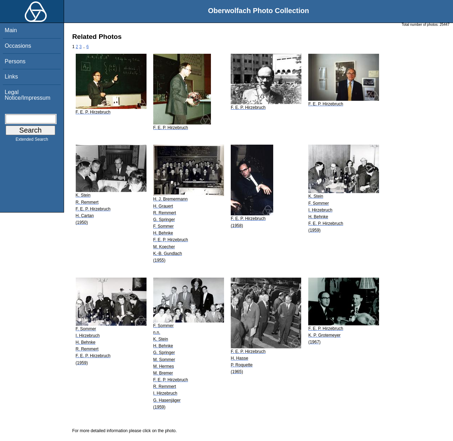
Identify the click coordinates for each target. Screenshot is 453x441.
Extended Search (32, 141)
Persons (15, 61)
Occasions (18, 46)
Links (11, 77)
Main (11, 30)
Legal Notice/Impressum (27, 95)
